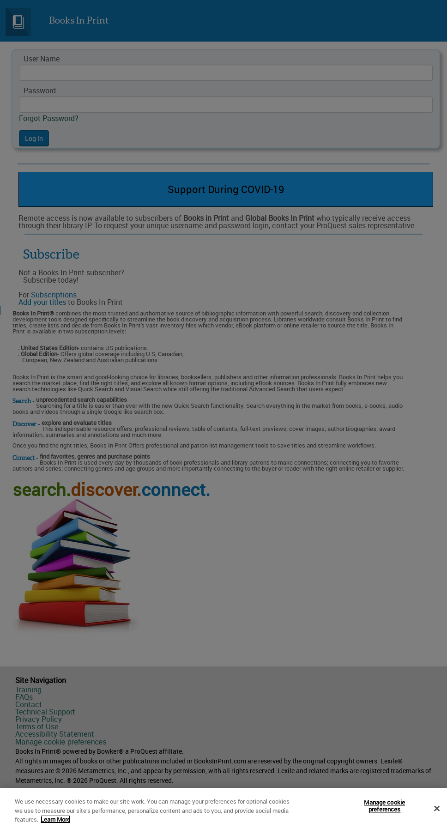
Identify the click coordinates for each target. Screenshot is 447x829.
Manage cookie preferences (384, 807)
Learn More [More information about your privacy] (55, 821)
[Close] (437, 809)
